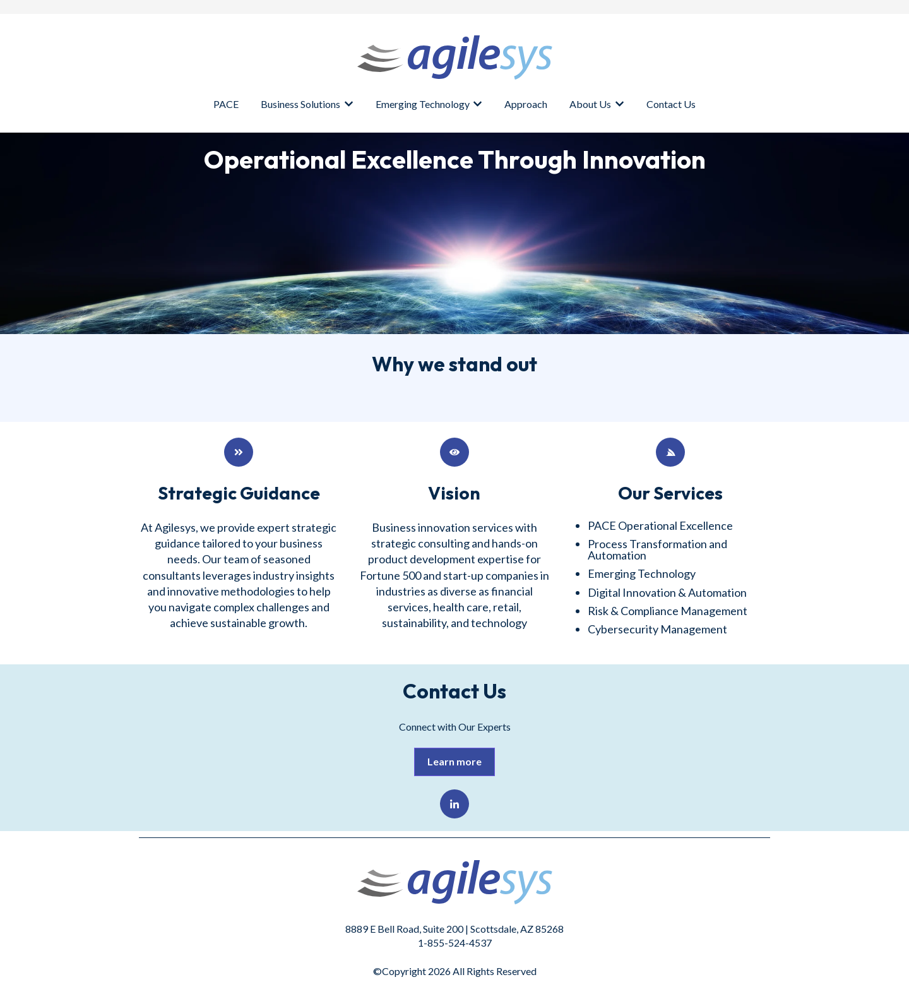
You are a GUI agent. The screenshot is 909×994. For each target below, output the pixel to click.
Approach (525, 104)
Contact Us (671, 104)
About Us (590, 104)
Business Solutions (300, 104)
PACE (226, 104)
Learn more (454, 761)
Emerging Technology (423, 104)
